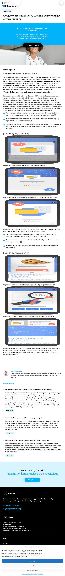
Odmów (32, 566)
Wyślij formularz (32, 480)
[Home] (10, 6)
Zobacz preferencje (32, 570)
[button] (62, 547)
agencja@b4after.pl (12, 508)
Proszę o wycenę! (33, 45)
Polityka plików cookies (27, 574)
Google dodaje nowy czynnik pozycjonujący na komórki (21, 73)
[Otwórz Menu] (61, 3)
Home (6, 543)
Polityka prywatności (38, 574)
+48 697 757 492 (11, 505)
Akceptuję (32, 561)
